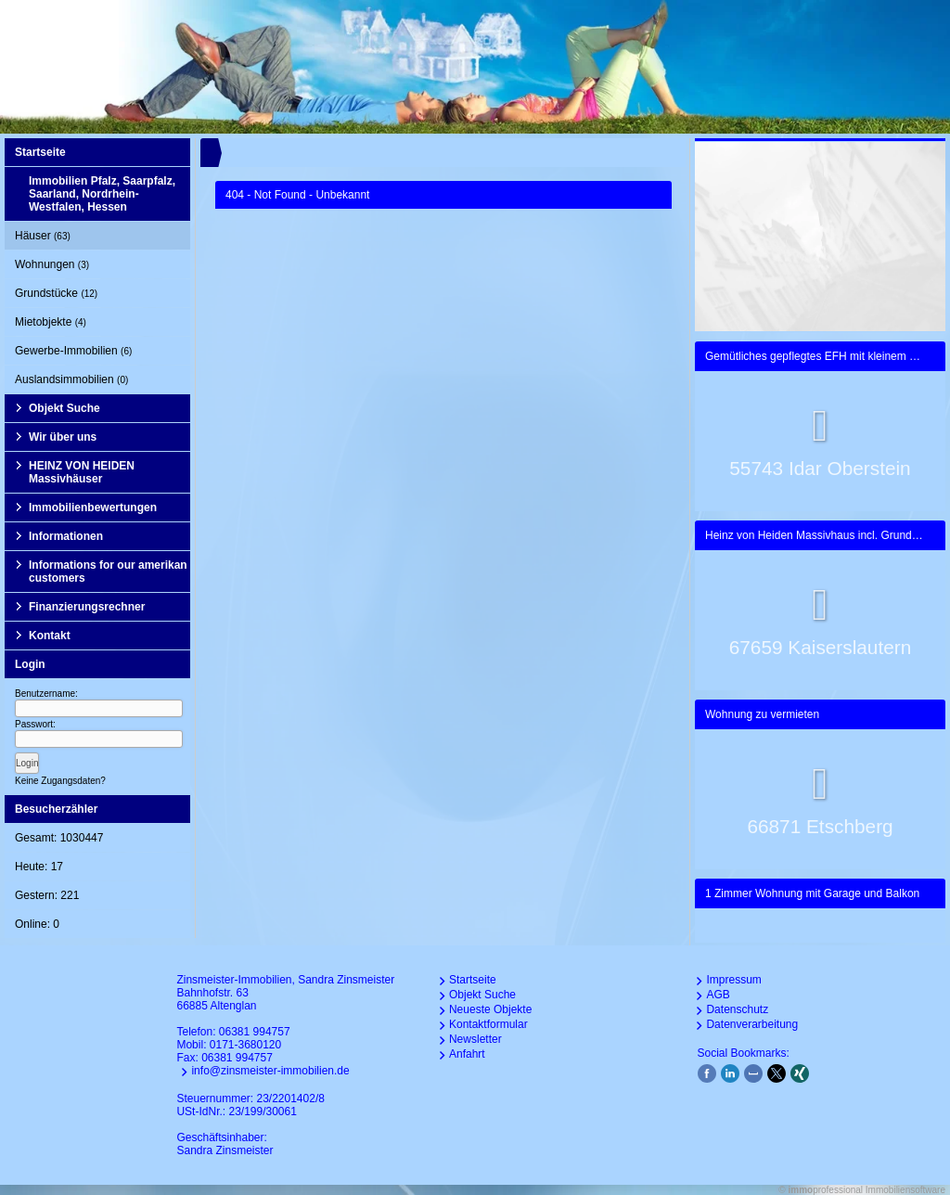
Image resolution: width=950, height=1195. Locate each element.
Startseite (40, 152)
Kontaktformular (488, 1024)
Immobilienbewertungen (93, 507)
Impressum (733, 979)
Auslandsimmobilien (71, 379)
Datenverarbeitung (752, 1024)
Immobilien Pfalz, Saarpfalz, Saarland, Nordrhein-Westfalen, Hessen (102, 193)
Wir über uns (62, 436)
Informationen (66, 536)
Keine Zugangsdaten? (60, 781)
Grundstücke (56, 293)
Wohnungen (52, 264)
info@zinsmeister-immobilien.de (270, 1070)
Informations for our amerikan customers (108, 572)
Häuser (43, 235)
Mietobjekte (50, 321)
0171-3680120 (245, 1044)
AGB (717, 994)
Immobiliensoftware (905, 1190)
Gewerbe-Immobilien (73, 350)
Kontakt (50, 635)
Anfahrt (467, 1053)
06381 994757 (254, 1031)
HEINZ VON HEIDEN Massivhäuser (82, 472)
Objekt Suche (64, 408)
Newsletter (475, 1039)
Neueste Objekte (490, 1009)
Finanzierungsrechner (87, 606)
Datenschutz (737, 1009)
